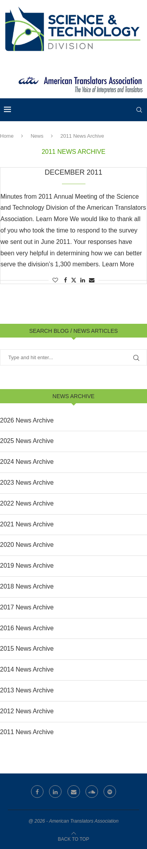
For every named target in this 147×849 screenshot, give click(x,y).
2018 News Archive (27, 586)
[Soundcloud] (91, 791)
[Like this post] (55, 280)
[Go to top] (73, 838)
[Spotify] (109, 791)
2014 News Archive (27, 669)
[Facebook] (37, 791)
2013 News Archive (27, 690)
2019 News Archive (27, 565)
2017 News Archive (27, 607)
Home (7, 136)
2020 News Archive (27, 544)
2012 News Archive (27, 711)
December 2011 (73, 172)
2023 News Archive (27, 482)
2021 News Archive (27, 524)
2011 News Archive (27, 732)
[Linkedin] (55, 791)
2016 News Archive (27, 628)
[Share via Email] (91, 280)
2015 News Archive (27, 648)
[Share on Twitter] (73, 280)
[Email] (73, 791)
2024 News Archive (27, 461)
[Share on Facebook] (65, 280)
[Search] (139, 109)
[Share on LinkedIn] (82, 280)
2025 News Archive (27, 440)
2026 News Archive (27, 420)
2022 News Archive (27, 503)
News (37, 136)
